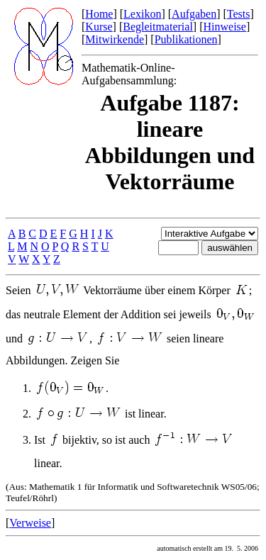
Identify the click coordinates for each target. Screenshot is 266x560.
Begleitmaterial (158, 27)
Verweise (30, 523)
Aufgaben (194, 14)
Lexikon (142, 14)
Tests (238, 14)
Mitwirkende (114, 39)
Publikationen (186, 39)
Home (99, 14)
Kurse (98, 27)
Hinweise (224, 27)
